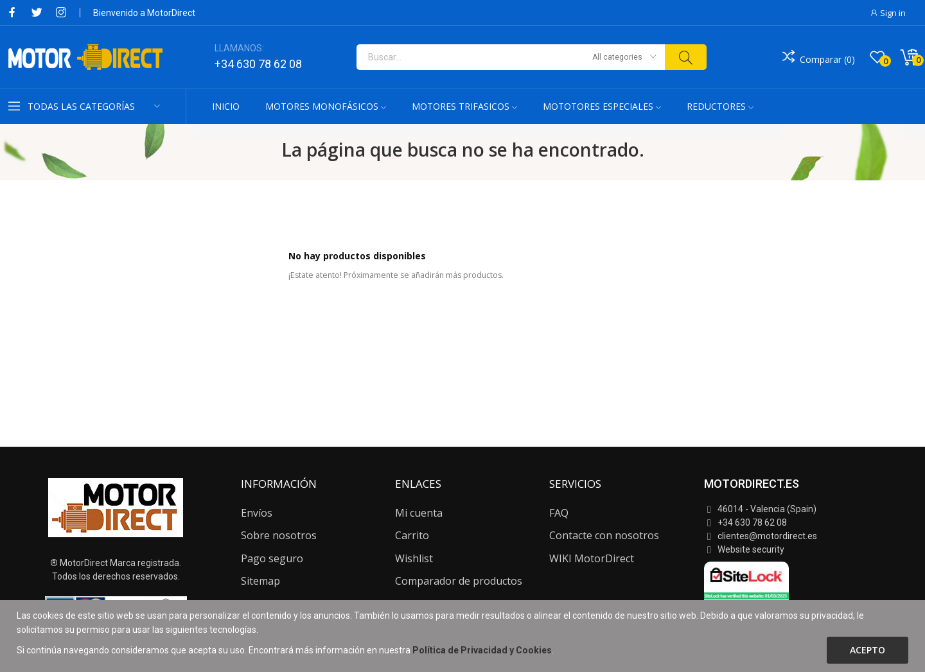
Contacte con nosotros (604, 535)
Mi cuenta (419, 513)
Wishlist (414, 558)
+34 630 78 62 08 (258, 64)
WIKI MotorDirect (591, 558)
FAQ (558, 513)
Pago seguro (272, 558)
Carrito (412, 535)
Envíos (256, 513)
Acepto (867, 650)
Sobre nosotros (279, 535)
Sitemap (260, 581)
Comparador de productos (458, 581)
